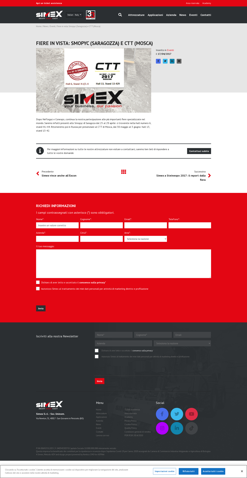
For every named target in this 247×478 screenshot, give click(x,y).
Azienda (171, 15)
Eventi (193, 15)
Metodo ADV (49, 454)
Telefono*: (174, 219)
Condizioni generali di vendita (138, 431)
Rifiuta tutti (189, 472)
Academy (206, 3)
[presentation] (59, 299)
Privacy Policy (131, 420)
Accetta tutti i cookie (213, 472)
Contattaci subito (199, 151)
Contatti (206, 15)
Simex (40, 454)
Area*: (127, 232)
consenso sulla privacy (92, 282)
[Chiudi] (241, 472)
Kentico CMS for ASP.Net (93, 454)
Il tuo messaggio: (45, 246)
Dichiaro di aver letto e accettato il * (73, 282)
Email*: (128, 219)
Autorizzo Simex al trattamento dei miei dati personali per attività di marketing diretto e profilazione (94, 288)
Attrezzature (136, 15)
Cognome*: (86, 219)
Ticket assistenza (132, 409)
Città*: (83, 232)
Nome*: (40, 219)
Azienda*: (41, 232)
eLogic (62, 454)
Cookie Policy (131, 424)
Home (38, 26)
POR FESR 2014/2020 (134, 435)
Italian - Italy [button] (73, 14)
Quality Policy (131, 428)
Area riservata (192, 3)
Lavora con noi (102, 435)
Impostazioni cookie (164, 472)
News (182, 15)
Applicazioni (155, 15)
